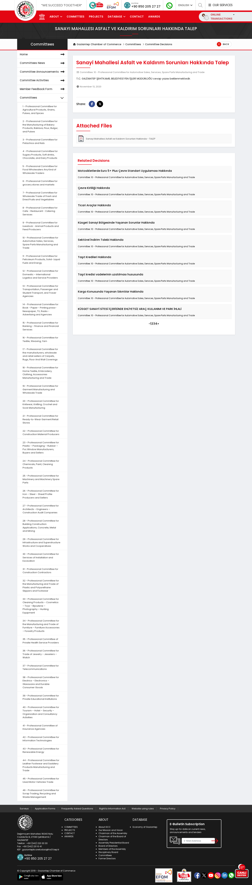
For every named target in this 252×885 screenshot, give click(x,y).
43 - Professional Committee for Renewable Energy (41, 750)
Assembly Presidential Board (114, 842)
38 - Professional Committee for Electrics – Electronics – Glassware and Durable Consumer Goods (41, 682)
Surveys (24, 808)
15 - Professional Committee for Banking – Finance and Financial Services (41, 326)
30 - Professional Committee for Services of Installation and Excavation (41, 557)
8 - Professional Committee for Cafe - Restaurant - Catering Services (40, 211)
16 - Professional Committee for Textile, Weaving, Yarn (40, 339)
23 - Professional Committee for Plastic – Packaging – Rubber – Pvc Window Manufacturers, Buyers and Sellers (41, 447)
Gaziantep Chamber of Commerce (97, 44)
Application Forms (45, 808)
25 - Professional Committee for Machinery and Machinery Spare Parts (41, 479)
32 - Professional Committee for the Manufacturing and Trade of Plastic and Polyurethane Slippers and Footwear (41, 586)
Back (223, 44)
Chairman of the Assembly (113, 833)
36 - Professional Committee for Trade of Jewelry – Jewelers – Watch (41, 654)
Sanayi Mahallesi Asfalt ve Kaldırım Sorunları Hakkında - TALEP (116, 139)
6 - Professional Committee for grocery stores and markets (40, 182)
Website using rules (143, 808)
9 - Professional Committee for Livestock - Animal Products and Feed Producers (41, 226)
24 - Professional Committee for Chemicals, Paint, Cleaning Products (41, 464)
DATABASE (115, 16)
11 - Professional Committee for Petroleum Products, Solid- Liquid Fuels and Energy (41, 259)
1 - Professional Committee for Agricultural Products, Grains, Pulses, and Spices (40, 110)
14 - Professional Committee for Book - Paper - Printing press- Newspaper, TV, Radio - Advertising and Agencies (40, 309)
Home (43, 54)
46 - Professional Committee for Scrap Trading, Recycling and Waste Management (41, 794)
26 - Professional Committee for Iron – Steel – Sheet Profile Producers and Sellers (41, 494)
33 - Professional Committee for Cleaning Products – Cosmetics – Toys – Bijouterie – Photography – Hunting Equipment (41, 605)
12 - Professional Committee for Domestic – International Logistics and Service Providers (40, 274)
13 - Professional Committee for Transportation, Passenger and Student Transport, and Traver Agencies (40, 291)
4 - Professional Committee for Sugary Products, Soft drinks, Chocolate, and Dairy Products (40, 155)
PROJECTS (96, 16)
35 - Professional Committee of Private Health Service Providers (41, 640)
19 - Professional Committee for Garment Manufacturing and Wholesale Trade (40, 389)
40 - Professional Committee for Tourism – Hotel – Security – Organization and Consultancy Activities (41, 712)
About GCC (105, 826)
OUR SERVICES (220, 5)
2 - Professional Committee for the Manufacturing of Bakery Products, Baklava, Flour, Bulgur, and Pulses (40, 126)
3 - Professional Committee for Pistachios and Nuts (40, 141)
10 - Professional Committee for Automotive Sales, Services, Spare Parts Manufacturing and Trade (40, 243)
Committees (133, 44)
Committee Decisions (158, 44)
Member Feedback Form (43, 89)
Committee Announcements (43, 72)
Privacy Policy (167, 808)
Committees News (43, 63)
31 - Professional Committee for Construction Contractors (40, 570)
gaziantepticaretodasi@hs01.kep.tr (40, 849)
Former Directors (107, 858)
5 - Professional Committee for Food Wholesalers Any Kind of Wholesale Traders (40, 170)
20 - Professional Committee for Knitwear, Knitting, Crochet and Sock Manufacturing (41, 404)
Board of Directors (108, 845)
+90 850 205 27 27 (145, 6)
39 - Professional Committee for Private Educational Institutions (41, 697)
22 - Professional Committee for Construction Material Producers (41, 432)
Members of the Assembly (112, 849)
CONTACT (137, 16)
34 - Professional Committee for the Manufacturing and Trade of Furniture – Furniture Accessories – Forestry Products (41, 626)
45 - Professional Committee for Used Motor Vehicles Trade (41, 780)
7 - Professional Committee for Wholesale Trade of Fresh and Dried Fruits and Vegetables (40, 196)
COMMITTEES (75, 16)
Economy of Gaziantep (145, 826)
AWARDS (154, 16)
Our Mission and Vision (111, 830)
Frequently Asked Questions (77, 808)
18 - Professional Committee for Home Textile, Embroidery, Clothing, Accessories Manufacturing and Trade (40, 373)
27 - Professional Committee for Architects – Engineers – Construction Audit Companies (41, 509)
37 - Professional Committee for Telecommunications (41, 667)
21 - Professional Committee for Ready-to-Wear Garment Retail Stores (40, 419)
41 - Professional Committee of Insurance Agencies (40, 727)
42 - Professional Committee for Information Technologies (41, 738)
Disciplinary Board (108, 852)
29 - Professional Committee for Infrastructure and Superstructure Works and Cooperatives (41, 542)
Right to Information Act (112, 808)
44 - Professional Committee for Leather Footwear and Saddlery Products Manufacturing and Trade (41, 765)
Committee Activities (43, 80)
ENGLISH (185, 5)
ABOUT (54, 16)
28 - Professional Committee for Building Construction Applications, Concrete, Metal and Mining (41, 526)
